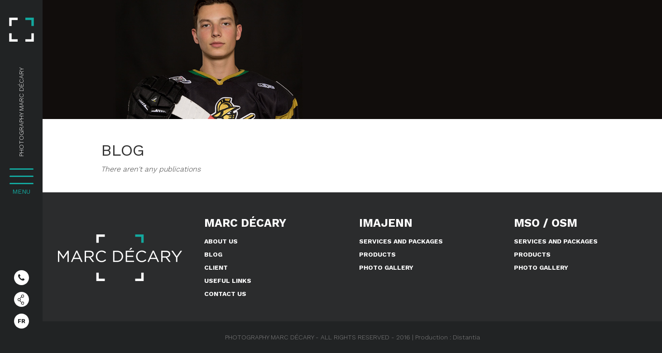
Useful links (227, 280)
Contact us (225, 293)
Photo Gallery (386, 267)
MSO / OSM (545, 222)
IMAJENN (386, 222)
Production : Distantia (447, 337)
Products (377, 254)
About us (221, 241)
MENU (21, 191)
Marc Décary (245, 222)
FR (21, 321)
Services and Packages (401, 241)
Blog (213, 254)
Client (216, 267)
